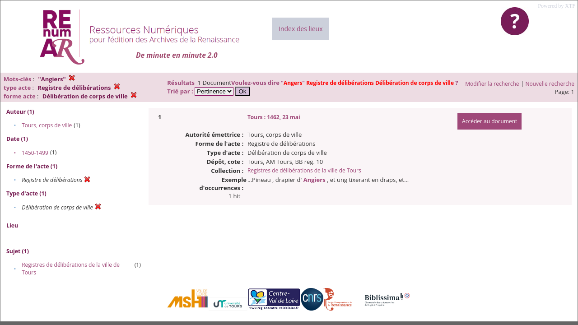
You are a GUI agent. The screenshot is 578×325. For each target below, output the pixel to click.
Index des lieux (300, 28)
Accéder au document (489, 121)
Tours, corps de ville (47, 125)
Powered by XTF (556, 6)
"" (368, 83)
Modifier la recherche (492, 84)
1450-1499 (35, 153)
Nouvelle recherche (550, 84)
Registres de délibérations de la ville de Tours (304, 170)
